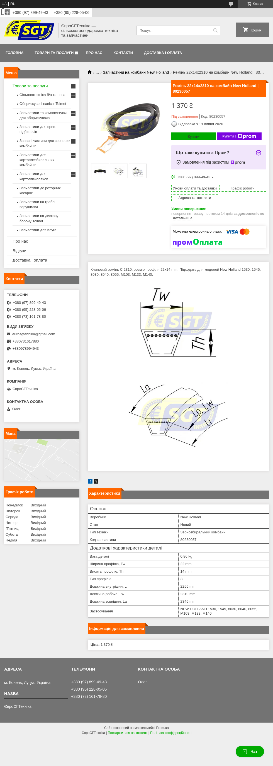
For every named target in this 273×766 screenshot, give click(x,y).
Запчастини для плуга (38, 230)
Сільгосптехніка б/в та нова (42, 95)
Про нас (94, 53)
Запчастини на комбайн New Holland (136, 72)
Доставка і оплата (163, 53)
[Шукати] (215, 30)
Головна (14, 53)
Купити (193, 136)
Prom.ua (162, 728)
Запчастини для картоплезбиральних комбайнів (37, 160)
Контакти (123, 53)
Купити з (239, 136)
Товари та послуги (54, 53)
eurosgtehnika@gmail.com (33, 334)
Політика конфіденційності (170, 733)
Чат (249, 751)
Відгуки (19, 250)
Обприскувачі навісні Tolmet (43, 104)
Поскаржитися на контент (127, 733)
